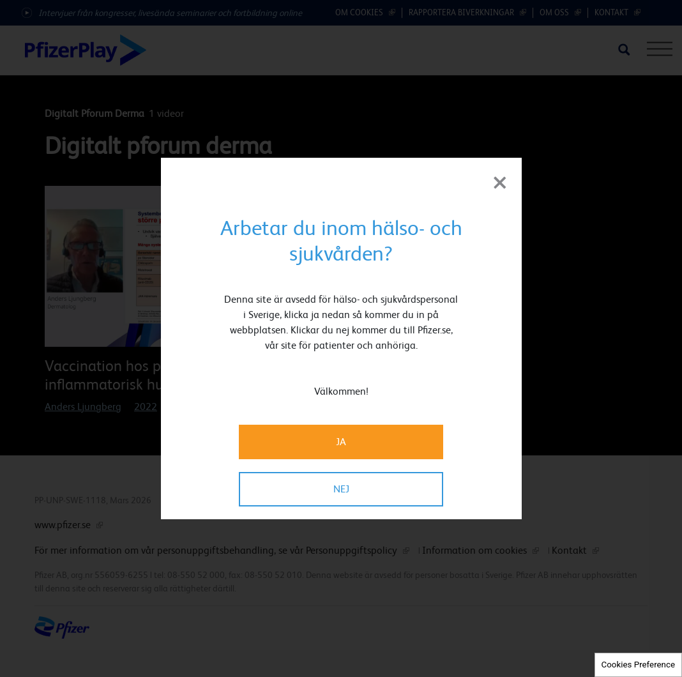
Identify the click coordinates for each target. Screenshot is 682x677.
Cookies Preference (638, 664)
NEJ (341, 489)
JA (341, 442)
